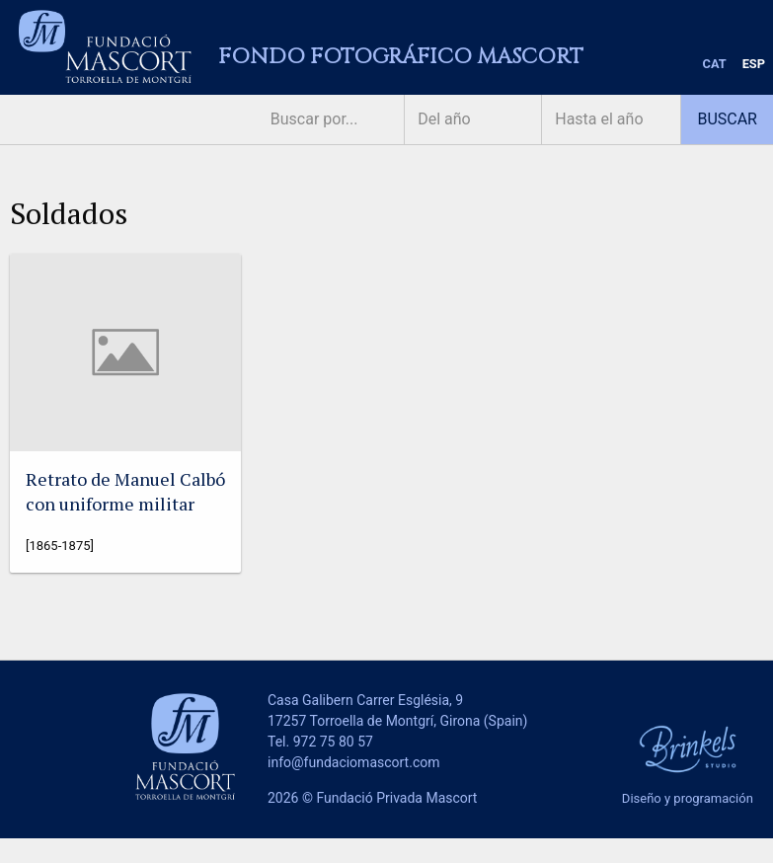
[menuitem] (714, 65)
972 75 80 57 (333, 741)
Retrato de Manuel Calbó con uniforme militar (125, 491)
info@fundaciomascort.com (353, 762)
